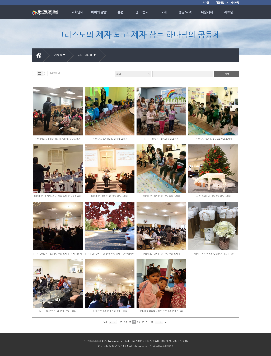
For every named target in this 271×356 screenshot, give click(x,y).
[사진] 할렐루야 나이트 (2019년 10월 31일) (161, 311)
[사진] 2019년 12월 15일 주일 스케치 (161, 196)
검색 (227, 73)
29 (138, 322)
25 (121, 322)
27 (130, 322)
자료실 (228, 12)
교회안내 (77, 12)
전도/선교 (142, 12)
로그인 (206, 2)
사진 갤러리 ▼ (87, 55)
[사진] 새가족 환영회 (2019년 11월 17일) (213, 253)
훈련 (120, 12)
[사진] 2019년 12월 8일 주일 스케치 (213, 196)
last (166, 322)
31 (147, 322)
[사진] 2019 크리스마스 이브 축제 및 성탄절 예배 (57, 196)
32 (152, 322)
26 (125, 322)
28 (134, 322)
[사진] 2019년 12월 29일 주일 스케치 (213, 139)
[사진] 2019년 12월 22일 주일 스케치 (109, 196)
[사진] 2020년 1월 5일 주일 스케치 (161, 139)
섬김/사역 (185, 12)
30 (143, 322)
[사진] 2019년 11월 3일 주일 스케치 (109, 311)
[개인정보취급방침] (92, 341)
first (105, 322)
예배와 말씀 (99, 12)
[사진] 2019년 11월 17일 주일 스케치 (161, 253)
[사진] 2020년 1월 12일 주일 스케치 (109, 139)
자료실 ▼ (59, 55)
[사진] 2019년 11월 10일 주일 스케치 (57, 311)
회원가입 (220, 2)
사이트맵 (235, 2)
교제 (164, 12)
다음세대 (207, 12)
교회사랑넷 (167, 346)
